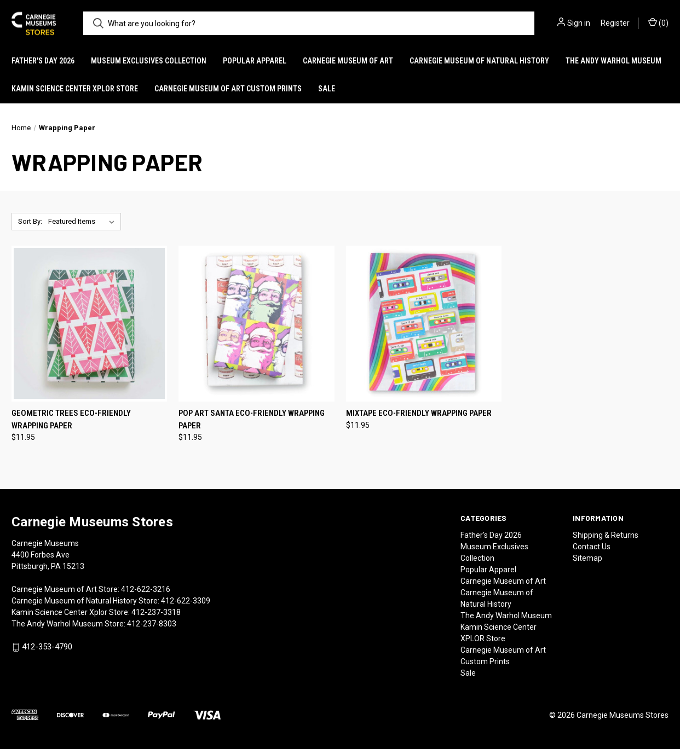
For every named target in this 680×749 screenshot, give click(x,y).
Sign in (578, 23)
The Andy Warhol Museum (613, 60)
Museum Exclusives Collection (148, 60)
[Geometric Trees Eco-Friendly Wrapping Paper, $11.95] (89, 323)
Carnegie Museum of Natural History (479, 60)
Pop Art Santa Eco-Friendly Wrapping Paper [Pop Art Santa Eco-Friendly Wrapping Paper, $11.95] (251, 419)
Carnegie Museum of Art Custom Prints (228, 88)
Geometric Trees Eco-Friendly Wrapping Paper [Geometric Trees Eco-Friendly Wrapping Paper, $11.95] (71, 419)
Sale (326, 88)
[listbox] (83, 221)
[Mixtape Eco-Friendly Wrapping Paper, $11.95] (423, 323)
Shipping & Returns (605, 535)
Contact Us (591, 546)
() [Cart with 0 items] (658, 22)
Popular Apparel (254, 60)
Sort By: (30, 221)
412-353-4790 (47, 647)
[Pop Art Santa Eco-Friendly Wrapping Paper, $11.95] (256, 323)
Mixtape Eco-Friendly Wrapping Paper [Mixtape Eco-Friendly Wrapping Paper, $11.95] (419, 413)
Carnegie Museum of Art (348, 60)
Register (615, 23)
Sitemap (587, 558)
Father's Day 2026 (42, 60)
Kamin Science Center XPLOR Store (74, 88)
